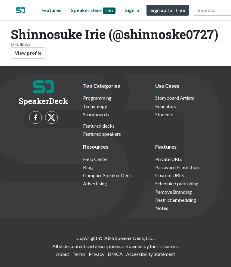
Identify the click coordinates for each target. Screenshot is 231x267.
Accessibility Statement (150, 254)
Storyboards (96, 114)
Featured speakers (102, 134)
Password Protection (177, 167)
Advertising (95, 183)
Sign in (132, 10)
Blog (88, 167)
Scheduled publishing (177, 183)
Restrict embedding (175, 200)
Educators (165, 106)
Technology (95, 106)
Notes (161, 208)
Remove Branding (173, 192)
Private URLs (168, 159)
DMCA (115, 254)
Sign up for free (167, 10)
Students (164, 114)
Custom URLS (169, 175)
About (62, 254)
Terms (78, 254)
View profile (28, 53)
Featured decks (99, 126)
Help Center (95, 159)
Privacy (96, 254)
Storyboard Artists (174, 98)
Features (51, 10)
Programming (97, 98)
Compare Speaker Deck (107, 175)
